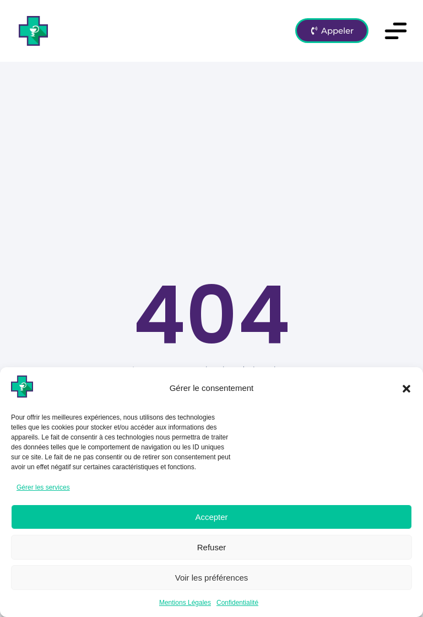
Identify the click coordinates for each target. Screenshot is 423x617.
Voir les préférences (211, 577)
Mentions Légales (185, 603)
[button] (406, 388)
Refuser (211, 547)
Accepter (211, 517)
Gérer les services (43, 487)
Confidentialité (237, 603)
